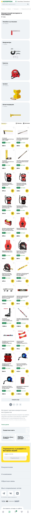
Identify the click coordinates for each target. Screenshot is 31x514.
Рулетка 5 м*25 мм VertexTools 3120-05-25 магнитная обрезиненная (7, 387)
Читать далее (5, 424)
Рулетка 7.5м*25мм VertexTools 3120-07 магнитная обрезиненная (22, 364)
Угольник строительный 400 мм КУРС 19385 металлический (8, 139)
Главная (4, 9)
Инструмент (17, 9)
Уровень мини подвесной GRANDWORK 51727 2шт (22, 342)
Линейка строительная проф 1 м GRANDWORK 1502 (23, 319)
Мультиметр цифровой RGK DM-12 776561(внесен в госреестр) (23, 387)
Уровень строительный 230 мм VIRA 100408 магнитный (23, 297)
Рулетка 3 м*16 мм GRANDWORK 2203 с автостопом (22, 206)
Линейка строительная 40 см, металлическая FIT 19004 (23, 161)
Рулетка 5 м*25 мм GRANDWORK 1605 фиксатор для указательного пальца (22, 184)
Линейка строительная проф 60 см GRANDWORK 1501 (8, 342)
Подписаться (14, 458)
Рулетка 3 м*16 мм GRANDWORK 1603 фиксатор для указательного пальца (8, 206)
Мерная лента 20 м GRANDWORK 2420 (7, 251)
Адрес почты (9, 454)
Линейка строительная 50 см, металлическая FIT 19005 (23, 139)
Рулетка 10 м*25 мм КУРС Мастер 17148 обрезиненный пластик (21, 252)
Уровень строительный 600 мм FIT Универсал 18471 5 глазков (8, 297)
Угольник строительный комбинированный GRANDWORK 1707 (7, 319)
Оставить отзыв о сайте (12, 508)
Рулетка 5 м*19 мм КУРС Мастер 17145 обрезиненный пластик (7, 274)
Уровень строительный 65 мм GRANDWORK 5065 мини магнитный (8, 229)
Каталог (11, 9)
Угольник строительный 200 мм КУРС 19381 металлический (8, 161)
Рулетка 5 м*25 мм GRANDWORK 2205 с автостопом (7, 184)
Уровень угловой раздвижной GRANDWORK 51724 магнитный (7, 364)
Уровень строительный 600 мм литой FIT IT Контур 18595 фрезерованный (23, 274)
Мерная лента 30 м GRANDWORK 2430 (22, 229)
